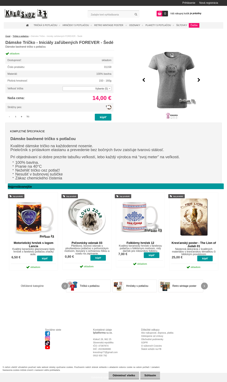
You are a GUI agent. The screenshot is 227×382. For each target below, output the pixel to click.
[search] (136, 14)
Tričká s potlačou (45, 25)
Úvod (7, 36)
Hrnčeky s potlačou (76, 25)
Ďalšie (194, 25)
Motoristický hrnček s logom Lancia (33, 244)
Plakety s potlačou (158, 25)
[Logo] (26, 14)
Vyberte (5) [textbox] (101, 88)
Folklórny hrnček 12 (140, 243)
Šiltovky (181, 25)
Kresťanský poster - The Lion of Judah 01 (194, 244)
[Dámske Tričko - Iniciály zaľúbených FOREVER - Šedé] (171, 80)
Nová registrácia (208, 2)
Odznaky (134, 25)
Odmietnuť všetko (124, 375)
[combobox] (87, 88)
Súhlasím (150, 375)
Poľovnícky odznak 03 (87, 243)
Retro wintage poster (109, 25)
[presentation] (143, 80)
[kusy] (15, 116)
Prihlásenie (188, 2)
